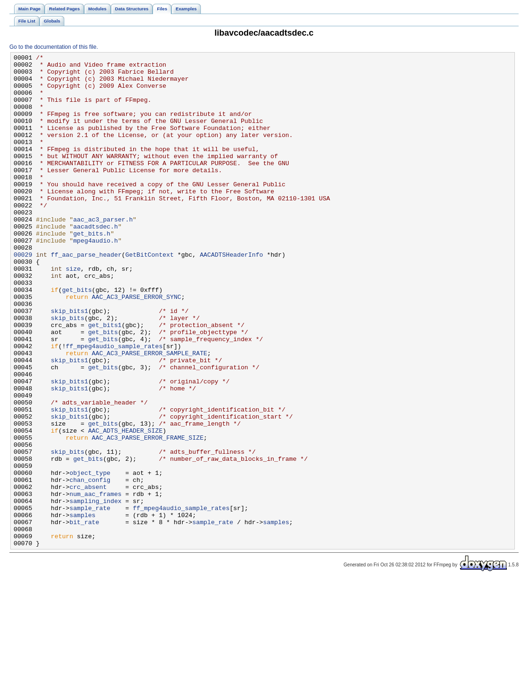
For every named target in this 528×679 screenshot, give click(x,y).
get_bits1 (105, 379)
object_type (89, 557)
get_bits (77, 337)
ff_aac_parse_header (86, 295)
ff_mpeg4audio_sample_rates (114, 405)
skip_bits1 (69, 363)
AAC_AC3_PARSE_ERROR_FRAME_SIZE (148, 515)
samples (82, 607)
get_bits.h (91, 270)
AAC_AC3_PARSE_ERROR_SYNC (136, 346)
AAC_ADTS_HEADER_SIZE (125, 506)
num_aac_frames (95, 582)
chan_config (89, 565)
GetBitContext (149, 295)
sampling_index (95, 591)
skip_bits (67, 371)
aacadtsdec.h (95, 261)
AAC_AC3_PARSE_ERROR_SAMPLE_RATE (149, 413)
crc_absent (88, 574)
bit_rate (84, 616)
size (73, 312)
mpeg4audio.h (95, 278)
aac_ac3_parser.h (103, 253)
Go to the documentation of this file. (53, 47)
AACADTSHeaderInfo (231, 295)
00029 (23, 295)
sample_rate (89, 599)
